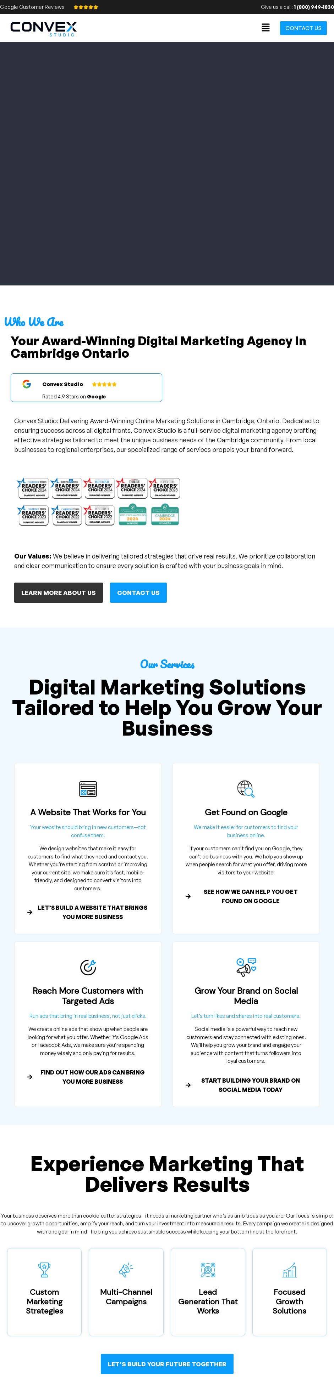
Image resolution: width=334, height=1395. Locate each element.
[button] (266, 27)
